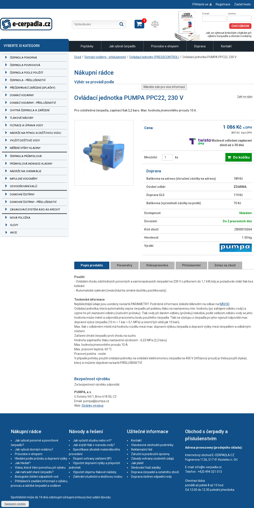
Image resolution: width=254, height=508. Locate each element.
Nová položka (20, 217)
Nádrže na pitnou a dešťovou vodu (35, 132)
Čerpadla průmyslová (26, 156)
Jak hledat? (23, 463)
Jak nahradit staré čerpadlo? (34, 472)
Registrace (223, 4)
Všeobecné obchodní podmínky (152, 445)
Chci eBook (240, 26)
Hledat (121, 24)
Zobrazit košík (139, 24)
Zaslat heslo (242, 4)
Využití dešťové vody (25, 140)
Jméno (232, 13)
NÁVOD (224, 304)
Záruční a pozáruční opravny (150, 454)
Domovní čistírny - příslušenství (33, 202)
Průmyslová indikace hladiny (31, 163)
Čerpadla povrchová (25, 65)
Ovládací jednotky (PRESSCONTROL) (154, 57)
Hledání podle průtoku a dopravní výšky (41, 458)
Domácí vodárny (22, 95)
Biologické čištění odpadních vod (36, 476)
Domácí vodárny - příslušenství (33, 102)
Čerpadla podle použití (26, 72)
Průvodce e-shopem (165, 46)
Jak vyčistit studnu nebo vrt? (92, 440)
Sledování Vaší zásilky (146, 467)
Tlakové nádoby (21, 117)
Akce (13, 232)
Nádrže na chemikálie (25, 171)
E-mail (205, 13)
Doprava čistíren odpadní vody (151, 476)
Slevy (14, 225)
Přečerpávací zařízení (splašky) (32, 87)
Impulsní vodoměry (23, 178)
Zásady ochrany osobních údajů (152, 458)
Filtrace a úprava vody (26, 125)
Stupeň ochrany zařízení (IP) (92, 458)
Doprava (200, 46)
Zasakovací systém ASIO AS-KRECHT (35, 209)
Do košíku (241, 157)
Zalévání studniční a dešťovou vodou (97, 476)
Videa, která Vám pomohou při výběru (40, 467)
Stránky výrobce (93, 405)
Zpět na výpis (244, 96)
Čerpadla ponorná (23, 57)
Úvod (77, 57)
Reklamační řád (141, 449)
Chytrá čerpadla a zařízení (30, 110)
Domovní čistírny (22, 194)
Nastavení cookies (15, 503)
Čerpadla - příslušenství (27, 80)
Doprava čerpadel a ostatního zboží (155, 472)
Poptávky (87, 46)
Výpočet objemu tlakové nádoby (94, 472)
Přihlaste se (200, 4)
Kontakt (226, 46)
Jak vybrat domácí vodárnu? (34, 449)
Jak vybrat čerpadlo (122, 46)
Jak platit (137, 463)
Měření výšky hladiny (25, 148)
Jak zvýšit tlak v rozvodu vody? (94, 445)
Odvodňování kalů (23, 186)
